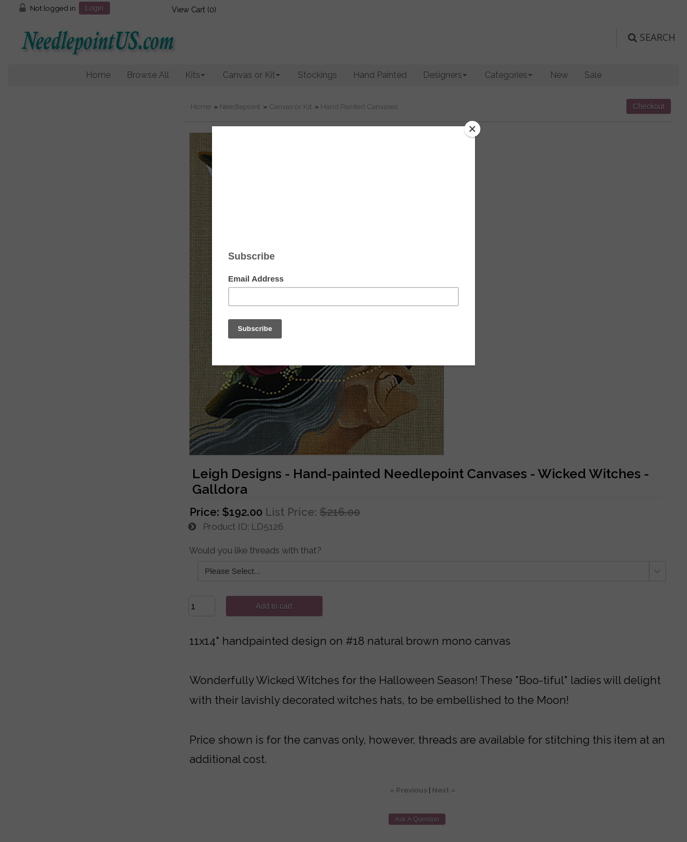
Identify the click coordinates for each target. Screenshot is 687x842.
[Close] (472, 129)
